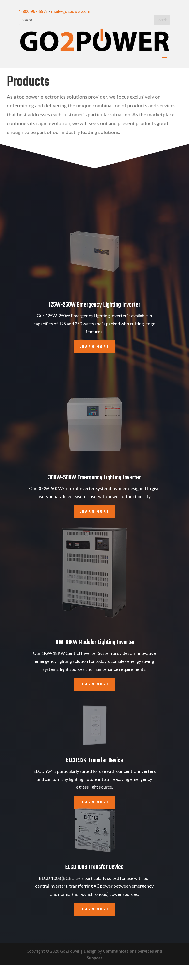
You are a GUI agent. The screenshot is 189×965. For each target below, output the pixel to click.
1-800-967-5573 (33, 11)
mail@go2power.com (70, 11)
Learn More (94, 684)
